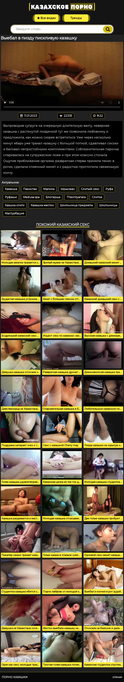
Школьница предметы (76, 205)
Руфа (109, 189)
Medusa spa (31, 197)
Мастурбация (14, 213)
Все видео (46, 18)
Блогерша (53, 197)
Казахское (62, 6)
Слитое (97, 197)
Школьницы (108, 205)
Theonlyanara (76, 197)
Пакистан (30, 189)
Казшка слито (14, 205)
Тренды (76, 18)
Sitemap (117, 677)
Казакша (11, 189)
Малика (48, 189)
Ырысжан (68, 189)
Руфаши (11, 197)
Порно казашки (15, 677)
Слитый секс (90, 189)
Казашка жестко (42, 205)
